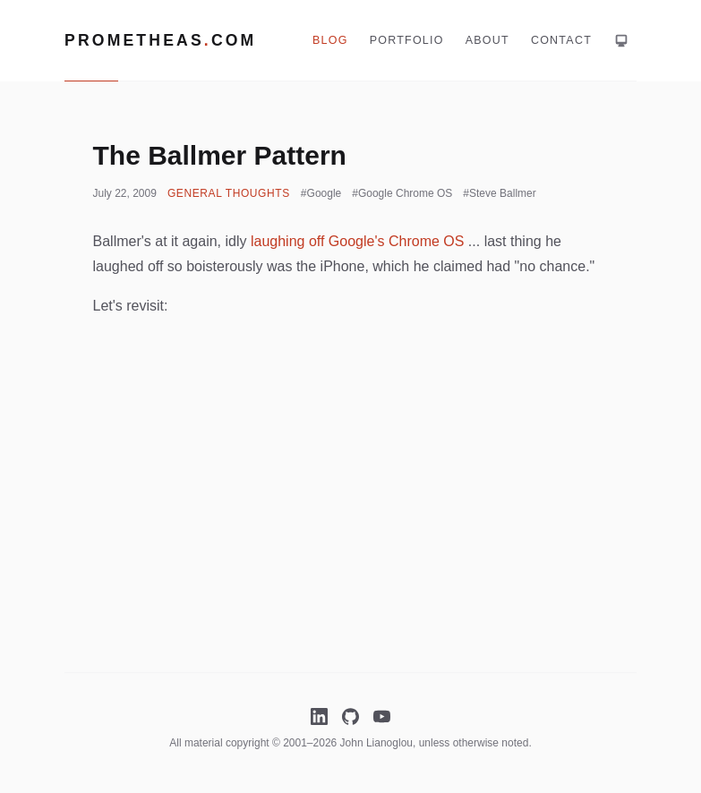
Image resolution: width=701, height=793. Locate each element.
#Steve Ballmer (499, 193)
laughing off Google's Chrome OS (357, 241)
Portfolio (407, 40)
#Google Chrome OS (402, 193)
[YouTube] (381, 716)
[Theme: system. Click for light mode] (621, 40)
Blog (330, 40)
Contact (561, 40)
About (487, 40)
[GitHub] (350, 716)
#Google (321, 193)
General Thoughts (228, 193)
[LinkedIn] (319, 716)
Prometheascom (160, 40)
